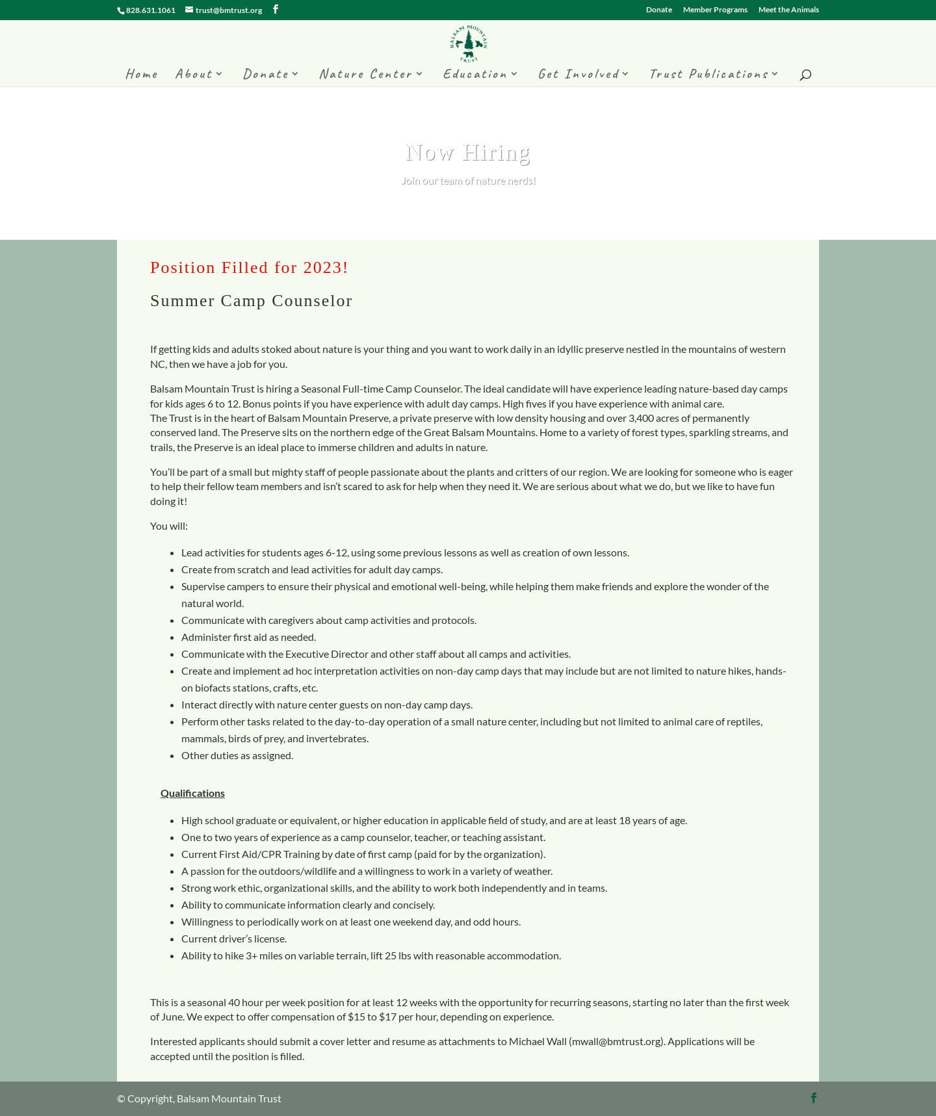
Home (141, 75)
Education (475, 75)
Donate (659, 10)
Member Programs (715, 10)
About (194, 75)
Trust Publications (708, 75)
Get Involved (578, 75)
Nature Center (365, 75)
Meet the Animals (789, 10)
